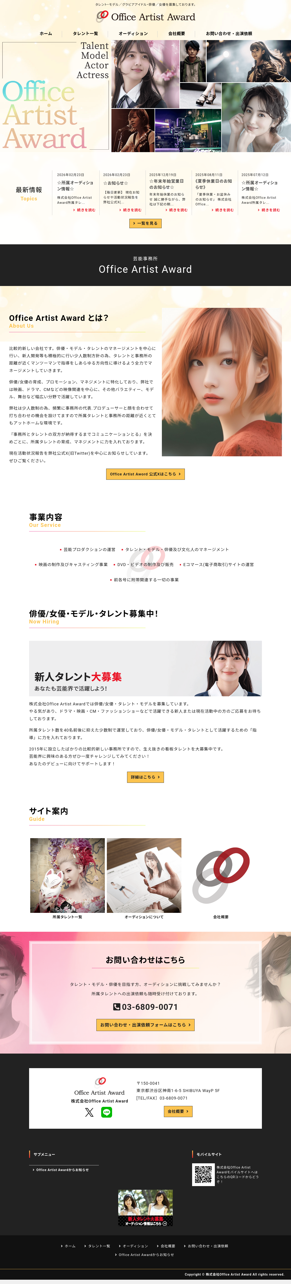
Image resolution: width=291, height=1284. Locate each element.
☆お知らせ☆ (115, 183)
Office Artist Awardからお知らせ (62, 1173)
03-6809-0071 (150, 1008)
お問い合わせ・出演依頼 (228, 33)
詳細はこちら (143, 778)
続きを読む (86, 210)
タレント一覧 (85, 33)
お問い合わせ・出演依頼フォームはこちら (143, 1027)
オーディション (133, 33)
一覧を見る (147, 223)
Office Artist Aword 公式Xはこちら (143, 474)
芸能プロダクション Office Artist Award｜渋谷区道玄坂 (145, 17)
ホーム (45, 33)
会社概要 (176, 33)
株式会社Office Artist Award (228, 1279)
